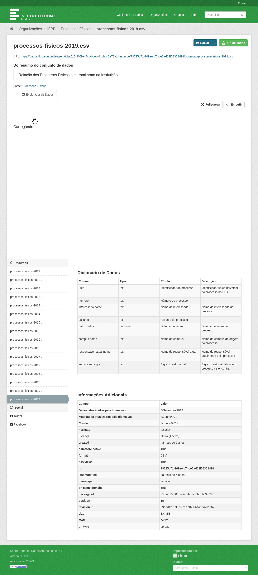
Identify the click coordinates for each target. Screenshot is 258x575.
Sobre (194, 14)
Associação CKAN (22, 561)
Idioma (177, 562)
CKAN (180, 555)
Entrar (242, 3)
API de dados (233, 43)
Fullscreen (210, 104)
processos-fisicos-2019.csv (120, 29)
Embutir (234, 104)
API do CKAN (19, 556)
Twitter (16, 416)
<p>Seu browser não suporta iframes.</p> (129, 183)
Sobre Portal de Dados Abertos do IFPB (36, 551)
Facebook (18, 424)
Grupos (179, 14)
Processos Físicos (76, 29)
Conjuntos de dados (130, 14)
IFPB (51, 29)
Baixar (202, 43)
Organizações (158, 14)
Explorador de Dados (37, 94)
